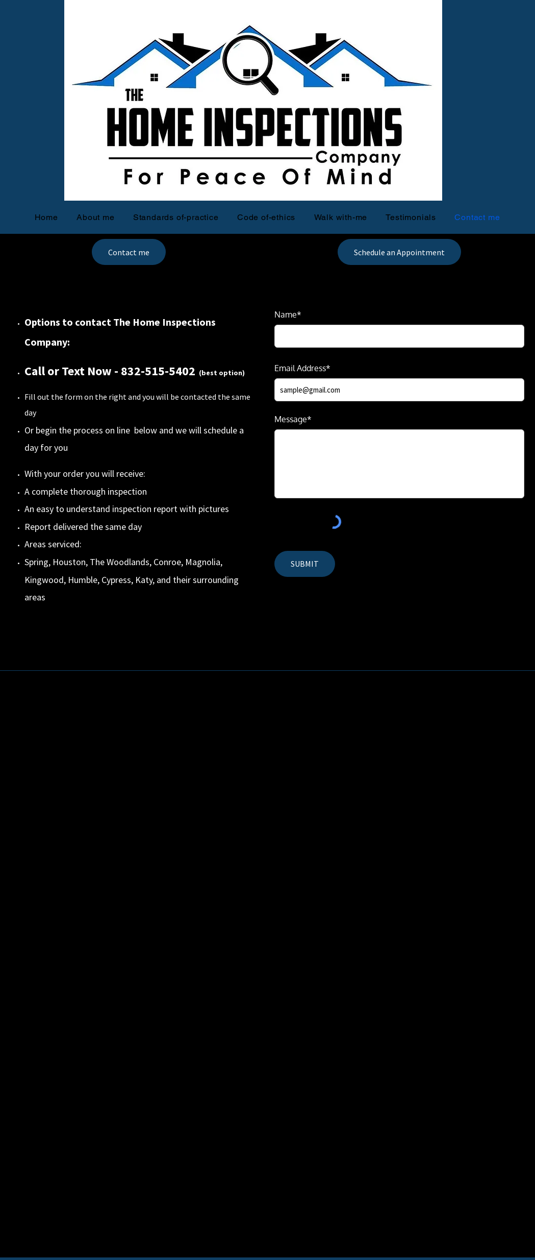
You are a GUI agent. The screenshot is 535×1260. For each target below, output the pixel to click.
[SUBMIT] (304, 564)
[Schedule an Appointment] (399, 252)
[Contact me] (129, 252)
